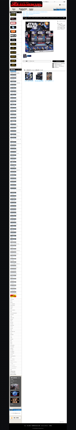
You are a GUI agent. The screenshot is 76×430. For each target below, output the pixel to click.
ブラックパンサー (13, 206)
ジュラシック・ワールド (14, 125)
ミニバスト (13, 282)
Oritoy (11, 337)
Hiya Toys (11, 322)
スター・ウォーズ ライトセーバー (15, 142)
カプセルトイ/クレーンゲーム (15, 249)
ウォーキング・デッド (13, 98)
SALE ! (13, 296)
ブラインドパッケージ (13, 266)
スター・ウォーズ (13, 15)
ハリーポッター (13, 200)
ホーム (14, 9)
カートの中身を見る (15, 409)
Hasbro (11, 320)
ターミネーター (13, 172)
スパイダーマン (13, 159)
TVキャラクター (13, 49)
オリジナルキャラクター (14, 57)
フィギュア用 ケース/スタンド (15, 262)
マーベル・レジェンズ (13, 223)
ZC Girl (13, 239)
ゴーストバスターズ (13, 115)
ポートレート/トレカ (13, 273)
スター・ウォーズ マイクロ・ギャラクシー (15, 139)
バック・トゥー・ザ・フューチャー (15, 189)
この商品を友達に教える (58, 64)
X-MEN (13, 236)
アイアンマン (13, 78)
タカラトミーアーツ (13, 362)
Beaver (11, 300)
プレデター (13, 216)
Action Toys (12, 299)
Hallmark (11, 319)
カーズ (13, 105)
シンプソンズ (13, 128)
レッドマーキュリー (13, 366)
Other (11, 369)
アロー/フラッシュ (13, 88)
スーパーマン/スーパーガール (15, 131)
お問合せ (31, 9)
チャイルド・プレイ (13, 179)
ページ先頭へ (61, 421)
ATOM (17, 417)
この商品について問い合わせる (59, 66)
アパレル (13, 246)
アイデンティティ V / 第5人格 (15, 82)
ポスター (13, 276)
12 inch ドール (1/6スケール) (14, 243)
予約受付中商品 (12, 371)
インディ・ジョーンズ (13, 92)
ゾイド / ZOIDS (13, 165)
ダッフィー (13, 175)
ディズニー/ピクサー (13, 40)
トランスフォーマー (13, 19)
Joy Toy (11, 326)
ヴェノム (13, 95)
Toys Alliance (12, 351)
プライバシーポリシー (44, 425)
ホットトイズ (12, 365)
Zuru (11, 357)
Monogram (11, 334)
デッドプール (13, 182)
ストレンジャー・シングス (14, 152)
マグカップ (13, 279)
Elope (11, 311)
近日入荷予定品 (12, 372)
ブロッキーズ (13, 32)
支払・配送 (29, 425)
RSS (14, 417)
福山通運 (11, 404)
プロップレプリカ (13, 269)
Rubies (11, 342)
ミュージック (13, 286)
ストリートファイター (13, 149)
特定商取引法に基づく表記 (36, 425)
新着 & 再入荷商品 (13, 374)
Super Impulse (12, 345)
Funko (11, 316)
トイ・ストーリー (13, 185)
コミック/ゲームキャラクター (15, 53)
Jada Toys (11, 323)
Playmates (11, 339)
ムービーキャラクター (13, 44)
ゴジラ (13, 121)
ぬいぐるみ (13, 259)
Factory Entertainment (13, 313)
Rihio (11, 340)
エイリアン (13, 102)
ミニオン (13, 226)
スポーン (13, 162)
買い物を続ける (56, 67)
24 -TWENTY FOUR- (13, 75)
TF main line (12, 346)
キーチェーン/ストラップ (14, 253)
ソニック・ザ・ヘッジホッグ (15, 169)
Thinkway (11, 348)
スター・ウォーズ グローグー (15, 135)
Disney (11, 308)
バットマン (13, 193)
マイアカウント (63, 4)
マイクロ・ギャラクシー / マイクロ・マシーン (40, 11)
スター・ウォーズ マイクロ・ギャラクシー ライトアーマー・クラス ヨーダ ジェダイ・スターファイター (29, 76)
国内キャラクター (13, 61)
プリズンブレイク (13, 210)
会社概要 (11, 379)
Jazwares (11, 328)
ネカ (13, 36)
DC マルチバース (13, 233)
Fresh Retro (12, 314)
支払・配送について (23, 9)
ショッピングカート (59, 9)
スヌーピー (13, 155)
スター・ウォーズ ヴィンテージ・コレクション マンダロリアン (49, 76)
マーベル (13, 23)
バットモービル (13, 196)
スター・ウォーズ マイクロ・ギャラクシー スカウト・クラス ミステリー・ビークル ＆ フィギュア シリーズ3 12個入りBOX (39, 76)
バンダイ (11, 363)
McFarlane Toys (12, 331)
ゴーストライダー (13, 118)
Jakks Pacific (12, 325)
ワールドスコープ (13, 368)
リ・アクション (13, 289)
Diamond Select (12, 305)
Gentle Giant (12, 317)
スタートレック (13, 146)
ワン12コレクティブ (13, 292)
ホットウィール (13, 219)
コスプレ (13, 256)
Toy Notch (11, 349)
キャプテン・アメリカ (13, 108)
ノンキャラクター (13, 65)
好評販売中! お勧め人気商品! (14, 72)
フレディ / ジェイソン (13, 213)
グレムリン (13, 111)
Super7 (11, 343)
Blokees (11, 302)
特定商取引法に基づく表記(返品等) (59, 63)
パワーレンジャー (13, 203)
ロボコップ (13, 229)
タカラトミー (12, 360)
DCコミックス (13, 28)
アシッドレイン (13, 85)
